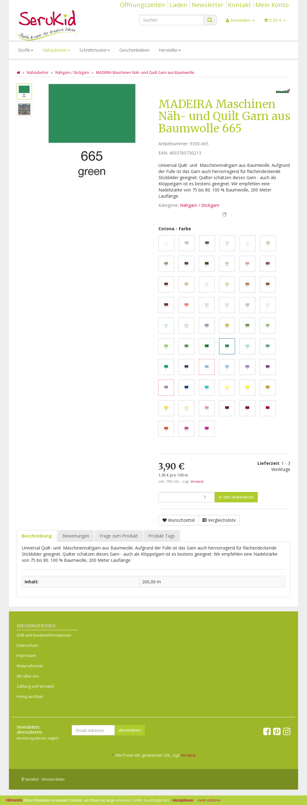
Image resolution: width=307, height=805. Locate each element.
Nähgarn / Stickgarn (199, 205)
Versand (196, 481)
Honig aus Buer (30, 696)
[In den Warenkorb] (236, 497)
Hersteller (170, 50)
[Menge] (186, 497)
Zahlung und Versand (35, 686)
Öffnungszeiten (142, 5)
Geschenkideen (134, 50)
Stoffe (25, 50)
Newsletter (208, 5)
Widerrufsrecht (30, 666)
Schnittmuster (94, 50)
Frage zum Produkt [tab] (119, 536)
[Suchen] (171, 20)
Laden (178, 5)
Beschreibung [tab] (37, 536)
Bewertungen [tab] (75, 536)
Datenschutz (27, 645)
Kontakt (239, 5)
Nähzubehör (56, 50)
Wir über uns (28, 676)
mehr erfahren (209, 800)
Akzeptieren (183, 800)
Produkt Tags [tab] (161, 536)
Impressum (26, 655)
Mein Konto (272, 5)
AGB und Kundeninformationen (44, 635)
